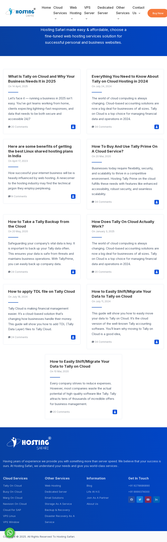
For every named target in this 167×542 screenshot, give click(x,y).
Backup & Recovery (57, 509)
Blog (89, 485)
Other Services (122, 10)
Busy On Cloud (12, 491)
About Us (92, 503)
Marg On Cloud (12, 497)
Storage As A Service (58, 503)
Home (46, 7)
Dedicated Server (105, 10)
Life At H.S (93, 491)
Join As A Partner (98, 497)
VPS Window (11, 522)
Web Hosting (75, 10)
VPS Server (89, 10)
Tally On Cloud (12, 485)
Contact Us (138, 10)
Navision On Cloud (15, 503)
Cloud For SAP (12, 509)
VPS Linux (9, 516)
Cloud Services (60, 10)
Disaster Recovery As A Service (60, 519)
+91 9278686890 (139, 485)
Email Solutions (54, 497)
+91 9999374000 (139, 491)
